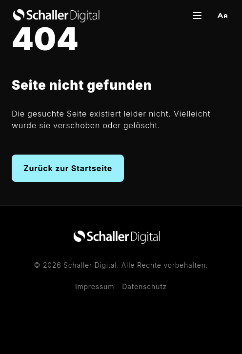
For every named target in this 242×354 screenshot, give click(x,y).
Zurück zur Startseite (67, 168)
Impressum (94, 286)
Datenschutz (144, 286)
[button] (222, 15)
